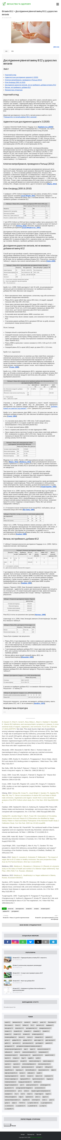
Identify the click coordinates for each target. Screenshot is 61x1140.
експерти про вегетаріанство (13, 1049)
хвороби (26, 1099)
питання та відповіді (11, 1079)
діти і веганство (28, 1043)
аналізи (27, 1022)
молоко (22, 1073)
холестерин (36, 1099)
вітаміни (36, 908)
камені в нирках (48, 1061)
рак (22, 1085)
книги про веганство (44, 1064)
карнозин (16, 1064)
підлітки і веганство (38, 1079)
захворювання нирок (11, 1055)
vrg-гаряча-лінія (32, 1102)
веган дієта (9, 1028)
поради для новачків (24, 1082)
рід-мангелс (9, 1088)
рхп (20, 1090)
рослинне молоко (10, 1090)
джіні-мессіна (50, 1040)
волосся (22, 1037)
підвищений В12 (25, 1079)
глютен (30, 1037)
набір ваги (31, 1073)
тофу (21, 1096)
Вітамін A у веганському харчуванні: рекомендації (27, 965)
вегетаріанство (20, 908)
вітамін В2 (27, 1031)
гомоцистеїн (39, 1037)
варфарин (49, 1025)
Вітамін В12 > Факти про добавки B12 (24, 980)
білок (17, 1025)
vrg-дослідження (46, 1102)
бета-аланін (9, 1025)
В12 (32, 1025)
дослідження (15, 911)
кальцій (23, 1061)
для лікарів (39, 1043)
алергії (7, 1022)
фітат (37, 1096)
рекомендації (45, 1085)
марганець (19, 1070)
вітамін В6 (37, 1031)
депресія (49, 1037)
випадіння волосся (45, 1028)
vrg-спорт (42, 1105)
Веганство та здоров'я (19, 4)
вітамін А (8, 1031)
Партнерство (30, 1134)
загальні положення (44, 1049)
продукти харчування (11, 1085)
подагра (50, 1079)
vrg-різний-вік (32, 1105)
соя (23, 1093)
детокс (7, 1040)
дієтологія (16, 1043)
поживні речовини (10, 1082)
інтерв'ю (16, 1058)
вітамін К (46, 1031)
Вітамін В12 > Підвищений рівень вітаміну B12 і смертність (30, 957)
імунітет (8, 1058)
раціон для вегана (32, 1085)
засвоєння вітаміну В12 (29, 1052)
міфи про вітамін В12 (11, 1073)
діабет (7, 1043)
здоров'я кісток (38, 1055)
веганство (10, 908)
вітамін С (8, 1034)
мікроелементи (43, 1070)
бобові (25, 1025)
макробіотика (9, 1070)
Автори (23, 1134)
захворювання (43, 1052)
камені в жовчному (35, 1061)
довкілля (49, 1043)
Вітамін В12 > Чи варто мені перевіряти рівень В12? (28, 973)
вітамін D (17, 1034)
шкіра (14, 1102)
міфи (53, 1070)
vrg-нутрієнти (20, 1105)
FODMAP (22, 1102)
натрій (39, 1073)
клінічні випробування (29, 1064)
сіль (16, 1093)
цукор (7, 1102)
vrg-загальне (9, 1105)
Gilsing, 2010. (7, 793)
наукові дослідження (11, 1076)
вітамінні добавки (10, 1037)
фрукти (45, 1096)
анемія (35, 1022)
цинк (51, 1099)
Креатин (16, 1067)
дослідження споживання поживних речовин (29, 1046)
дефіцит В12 (6, 911)
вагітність (40, 1025)
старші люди (39, 1093)
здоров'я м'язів (49, 1055)
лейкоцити (48, 1067)
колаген (8, 1067)
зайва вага (8, 1052)
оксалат (30, 1076)
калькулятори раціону (11, 1061)
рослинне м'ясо (40, 1088)
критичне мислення (28, 1067)
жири (32, 1049)
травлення (29, 1096)
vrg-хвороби (9, 1108)
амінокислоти (17, 1022)
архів (43, 1022)
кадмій (30, 1058)
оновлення (49, 1076)
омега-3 (39, 1076)
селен (26, 1090)
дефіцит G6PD (27, 1040)
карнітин (8, 1064)
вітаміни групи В (45, 908)
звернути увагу (25, 1055)
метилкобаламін (31, 1070)
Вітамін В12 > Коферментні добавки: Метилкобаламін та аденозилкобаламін (29, 989)
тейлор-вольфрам (10, 1096)
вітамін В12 (29, 908)
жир (26, 1049)
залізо (17, 1052)
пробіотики (37, 1082)
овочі (22, 1076)
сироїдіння (8, 1093)
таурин (48, 1093)
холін (44, 1099)
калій (38, 1058)
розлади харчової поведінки (24, 1088)
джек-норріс (38, 1040)
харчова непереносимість (12, 1099)
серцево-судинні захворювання (40, 1090)
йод (24, 1058)
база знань (52, 1022)
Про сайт (39, 1134)
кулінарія (39, 1067)
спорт (29, 1093)
